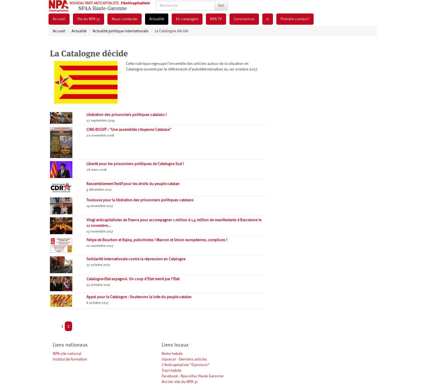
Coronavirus (244, 19)
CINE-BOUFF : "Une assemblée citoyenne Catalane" (128, 130)
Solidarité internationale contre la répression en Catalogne (135, 259)
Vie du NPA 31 (88, 19)
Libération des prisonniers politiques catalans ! (126, 115)
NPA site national (67, 354)
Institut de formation (70, 359)
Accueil (59, 19)
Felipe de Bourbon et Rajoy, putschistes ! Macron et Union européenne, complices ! (156, 240)
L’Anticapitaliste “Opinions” (186, 365)
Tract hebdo (172, 371)
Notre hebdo (172, 354)
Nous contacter (124, 19)
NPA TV (216, 19)
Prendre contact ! (295, 19)
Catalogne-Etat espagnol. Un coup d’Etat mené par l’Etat (133, 279)
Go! (221, 6)
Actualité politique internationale (120, 31)
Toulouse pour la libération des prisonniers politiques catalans (140, 200)
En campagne (187, 19)
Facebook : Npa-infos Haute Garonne (192, 376)
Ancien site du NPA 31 (180, 382)
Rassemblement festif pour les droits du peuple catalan (133, 184)
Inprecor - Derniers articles (184, 359)
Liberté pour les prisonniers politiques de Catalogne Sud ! (135, 164)
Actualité (156, 19)
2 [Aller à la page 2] (68, 326)
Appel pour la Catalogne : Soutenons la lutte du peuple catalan (139, 297)
